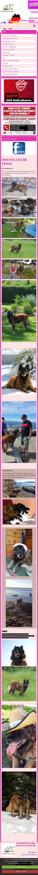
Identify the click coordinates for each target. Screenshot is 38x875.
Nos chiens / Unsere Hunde (10, 36)
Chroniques (6, 63)
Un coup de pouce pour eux (10, 38)
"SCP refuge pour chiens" (21, 20)
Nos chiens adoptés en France (10, 69)
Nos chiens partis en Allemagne (11, 71)
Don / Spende (6, 52)
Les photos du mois (8, 66)
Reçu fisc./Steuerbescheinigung (11, 60)
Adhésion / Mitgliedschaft (9, 47)
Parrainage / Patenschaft (9, 55)
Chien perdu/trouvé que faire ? (10, 74)
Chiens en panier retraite (9, 41)
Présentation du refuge (8, 44)
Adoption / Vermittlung (9, 49)
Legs (4, 58)
